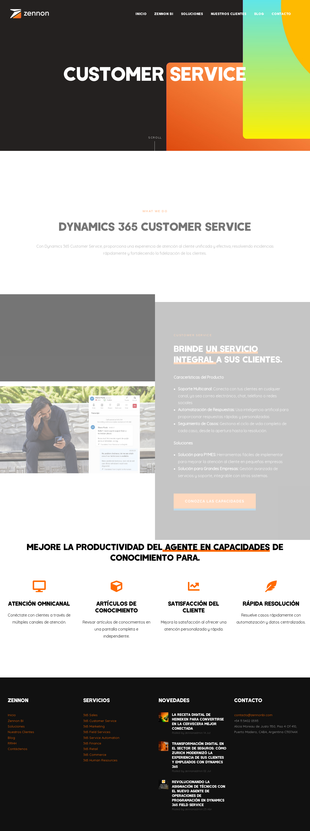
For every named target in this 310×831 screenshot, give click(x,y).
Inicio (12, 715)
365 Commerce (94, 755)
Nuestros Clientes (21, 732)
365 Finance (92, 743)
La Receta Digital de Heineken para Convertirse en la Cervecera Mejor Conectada (198, 721)
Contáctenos (17, 749)
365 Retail (90, 749)
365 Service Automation (101, 738)
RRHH (12, 743)
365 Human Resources (100, 760)
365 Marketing (94, 726)
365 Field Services (96, 732)
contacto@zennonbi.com (253, 715)
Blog (11, 738)
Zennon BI (15, 721)
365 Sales (90, 715)
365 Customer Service (99, 721)
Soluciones (16, 726)
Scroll (155, 143)
